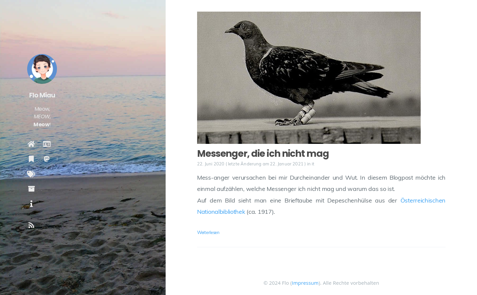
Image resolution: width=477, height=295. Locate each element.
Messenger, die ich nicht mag (263, 153)
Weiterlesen (208, 232)
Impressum (305, 282)
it (313, 163)
